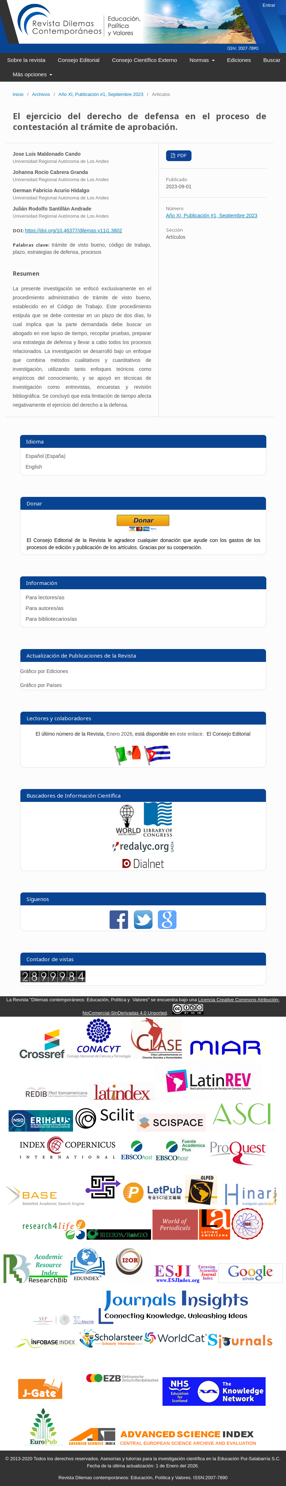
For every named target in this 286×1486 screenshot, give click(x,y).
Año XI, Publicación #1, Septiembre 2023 (100, 94)
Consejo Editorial (79, 60)
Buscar (272, 60)
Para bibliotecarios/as (51, 619)
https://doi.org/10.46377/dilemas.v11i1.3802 (73, 230)
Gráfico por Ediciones (44, 671)
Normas (200, 60)
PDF (181, 155)
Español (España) (46, 456)
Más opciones (30, 74)
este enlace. (191, 734)
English (34, 467)
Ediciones (239, 60)
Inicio (18, 94)
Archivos (41, 94)
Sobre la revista (26, 60)
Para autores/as (45, 608)
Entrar (269, 5)
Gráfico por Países (41, 685)
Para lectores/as (45, 597)
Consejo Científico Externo (144, 60)
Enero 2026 (119, 734)
